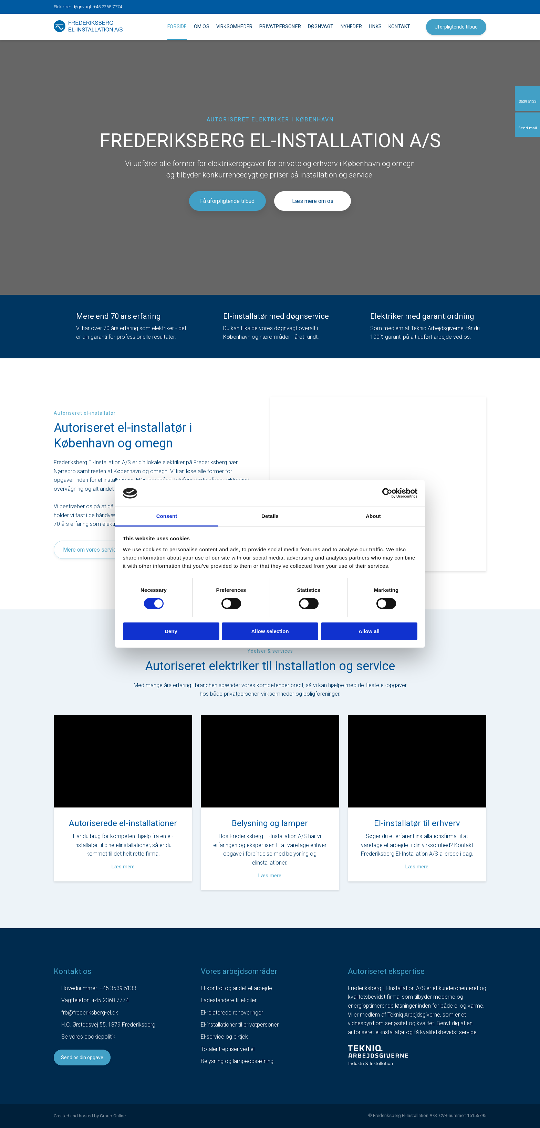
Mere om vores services (92, 549)
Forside (177, 26)
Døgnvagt (321, 26)
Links (375, 26)
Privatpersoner (280, 26)
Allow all (369, 631)
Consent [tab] (166, 516)
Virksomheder (234, 26)
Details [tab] (270, 516)
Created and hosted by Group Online (90, 1115)
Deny (171, 631)
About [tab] (373, 516)
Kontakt (399, 26)
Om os (201, 26)
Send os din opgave (82, 1057)
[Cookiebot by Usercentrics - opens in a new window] (387, 493)
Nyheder (351, 26)
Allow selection (270, 631)
